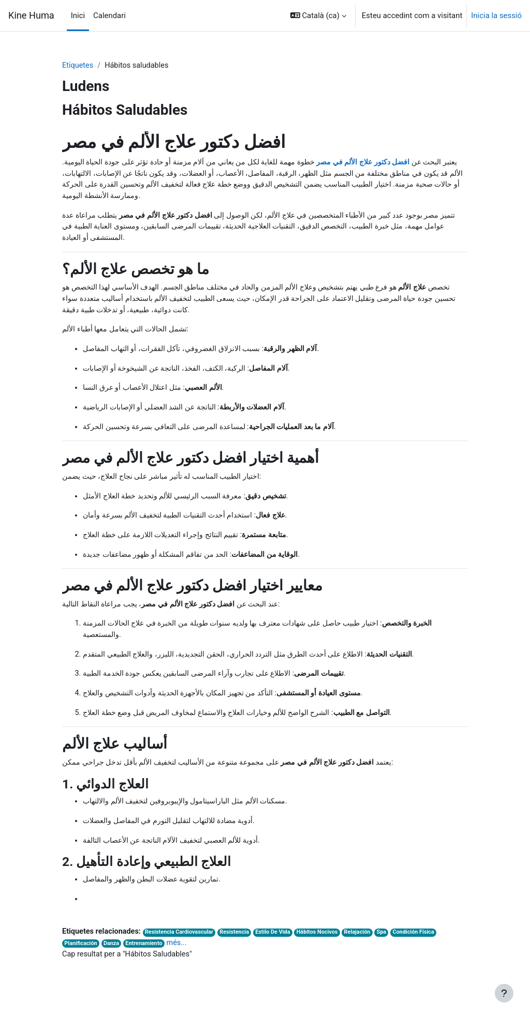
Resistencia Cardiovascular (183, 945)
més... (180, 956)
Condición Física (424, 945)
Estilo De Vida (279, 945)
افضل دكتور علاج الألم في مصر (356, 163)
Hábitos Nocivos (325, 945)
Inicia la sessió (496, 15)
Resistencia (240, 945)
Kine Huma (31, 15)
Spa (391, 945)
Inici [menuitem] (78, 15)
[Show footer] (504, 993)
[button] (318, 15)
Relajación (366, 945)
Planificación (81, 956)
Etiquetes (78, 65)
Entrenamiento (146, 956)
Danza (113, 956)
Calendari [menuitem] (109, 15)
